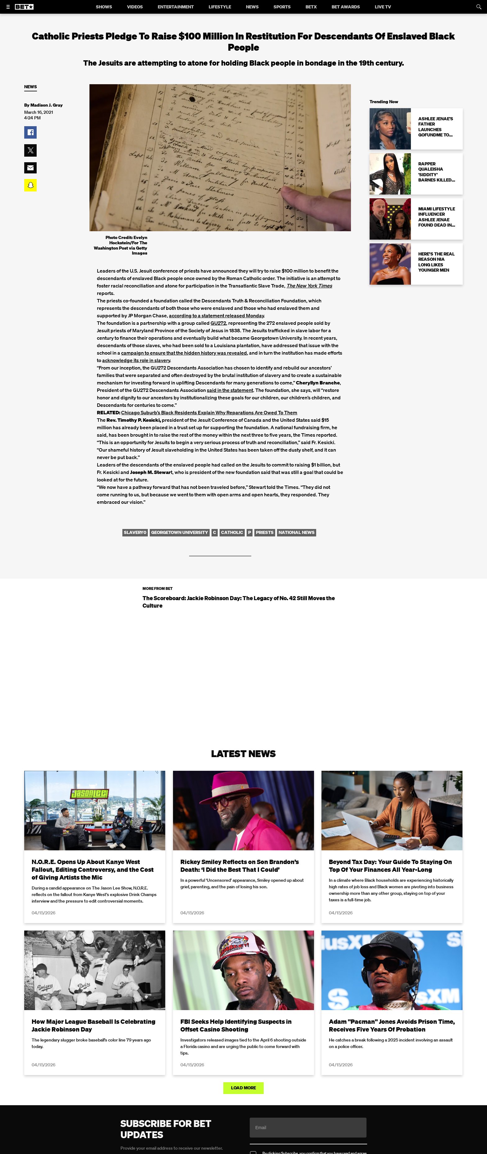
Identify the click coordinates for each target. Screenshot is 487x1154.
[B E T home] (24, 10)
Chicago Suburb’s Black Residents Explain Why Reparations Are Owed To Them (209, 412)
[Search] (478, 6)
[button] (30, 132)
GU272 (218, 323)
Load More (243, 1088)
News (30, 87)
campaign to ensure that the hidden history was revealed (184, 353)
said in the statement (230, 390)
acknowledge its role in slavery (136, 360)
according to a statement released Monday (216, 315)
